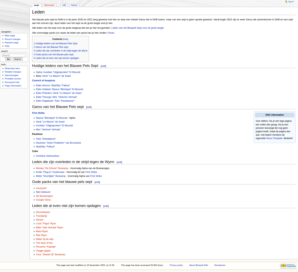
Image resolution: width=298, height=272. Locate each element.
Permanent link (12, 82)
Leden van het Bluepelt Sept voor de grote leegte (137, 28)
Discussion (49, 5)
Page (36, 5)
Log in (291, 1)
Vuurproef (41, 188)
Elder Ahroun (43, 85)
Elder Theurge (43, 97)
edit (103, 66)
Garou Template (274, 138)
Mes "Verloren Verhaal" (64, 97)
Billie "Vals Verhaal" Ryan (49, 227)
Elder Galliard (43, 89)
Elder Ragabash (44, 101)
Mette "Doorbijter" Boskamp (51, 176)
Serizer (40, 219)
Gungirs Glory (43, 199)
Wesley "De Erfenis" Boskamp (52, 168)
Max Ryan (41, 235)
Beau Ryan (42, 231)
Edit (64, 5)
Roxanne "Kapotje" (46, 246)
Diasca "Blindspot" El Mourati (67, 89)
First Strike (38, 113)
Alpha (39, 72)
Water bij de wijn (45, 239)
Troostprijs (41, 216)
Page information (13, 86)
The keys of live (44, 243)
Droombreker (43, 212)
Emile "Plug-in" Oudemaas (50, 172)
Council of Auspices (43, 80)
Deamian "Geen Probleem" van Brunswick (58, 143)
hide (65, 39)
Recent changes (13, 39)
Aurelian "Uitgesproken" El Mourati (61, 72)
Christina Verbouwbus (47, 156)
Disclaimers (220, 265)
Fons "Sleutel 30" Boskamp (50, 254)
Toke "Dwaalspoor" (65, 101)
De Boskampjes (44, 196)
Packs (111, 33)
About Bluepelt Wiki (198, 265)
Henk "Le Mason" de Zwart (56, 76)
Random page (11, 42)
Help (7, 46)
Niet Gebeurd (43, 192)
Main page (10, 35)
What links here (12, 68)
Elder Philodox (44, 93)
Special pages (11, 75)
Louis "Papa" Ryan (46, 223)
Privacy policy (176, 265)
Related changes (13, 72)
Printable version (13, 78)
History (74, 5)
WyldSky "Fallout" (60, 85)
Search (4, 51)
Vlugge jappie (43, 250)
